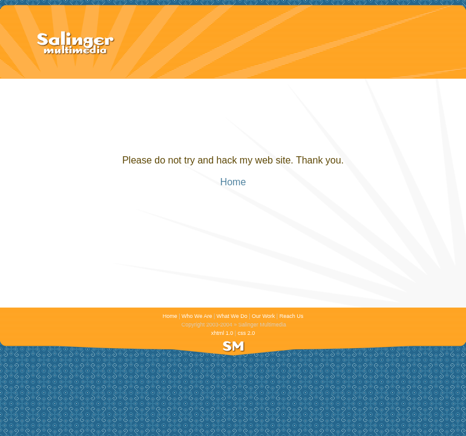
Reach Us (291, 316)
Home (233, 182)
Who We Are (197, 316)
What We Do (232, 316)
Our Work (264, 316)
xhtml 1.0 (222, 333)
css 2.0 (246, 333)
